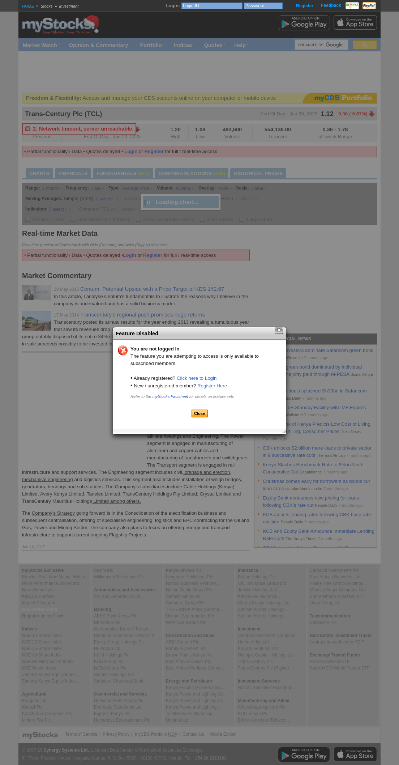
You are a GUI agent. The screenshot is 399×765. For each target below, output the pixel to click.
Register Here (212, 385)
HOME (28, 6)
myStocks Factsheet (170, 396)
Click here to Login (196, 378)
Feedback (331, 5)
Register (304, 5)
